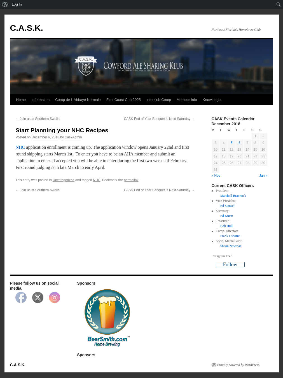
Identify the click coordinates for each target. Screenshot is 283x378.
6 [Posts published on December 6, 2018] (239, 143)
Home (21, 100)
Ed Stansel (227, 206)
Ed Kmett (226, 216)
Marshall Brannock (233, 196)
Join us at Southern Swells (38, 119)
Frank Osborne (230, 236)
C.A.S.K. (26, 27)
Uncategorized (63, 180)
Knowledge (212, 100)
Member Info (187, 100)
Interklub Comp (158, 100)
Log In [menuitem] (17, 4)
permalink (131, 180)
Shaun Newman (231, 246)
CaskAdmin (73, 137)
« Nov (216, 176)
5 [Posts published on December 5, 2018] (232, 143)
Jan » (263, 176)
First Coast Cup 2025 (123, 100)
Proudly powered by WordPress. (238, 365)
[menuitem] (5, 4)
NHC (20, 147)
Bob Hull (226, 226)
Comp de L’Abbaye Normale (78, 100)
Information (40, 100)
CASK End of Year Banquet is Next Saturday (159, 119)
